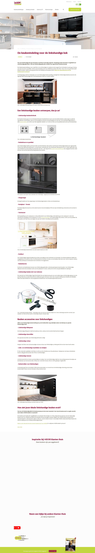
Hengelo (27, 530)
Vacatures (79, 2)
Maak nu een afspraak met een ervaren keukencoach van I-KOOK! (32, 423)
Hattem (27, 529)
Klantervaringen (49, 9)
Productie (50, 529)
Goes (27, 527)
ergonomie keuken (45, 217)
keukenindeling (23, 121)
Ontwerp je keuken (30, 9)
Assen (15, 536)
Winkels (57, 9)
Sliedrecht (28, 539)
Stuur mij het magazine (55, 550)
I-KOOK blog (23, 48)
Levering (50, 533)
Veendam (28, 542)
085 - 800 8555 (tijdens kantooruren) (69, 534)
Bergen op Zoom (17, 539)
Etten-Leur (16, 548)
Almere (15, 529)
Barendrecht (16, 537)
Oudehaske (28, 536)
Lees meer (20, 426)
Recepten (39, 530)
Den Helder (16, 545)
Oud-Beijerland (29, 534)
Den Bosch (16, 542)
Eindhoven (16, 546)
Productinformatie (52, 536)
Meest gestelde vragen (41, 534)
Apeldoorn (16, 534)
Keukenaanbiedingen (19, 9)
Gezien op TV (40, 9)
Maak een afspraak (75, 9)
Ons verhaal (39, 527)
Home (19, 48)
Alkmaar (15, 527)
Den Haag (16, 543)
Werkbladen (50, 537)
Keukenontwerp (51, 527)
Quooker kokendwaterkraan (57, 148)
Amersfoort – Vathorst (18, 531)
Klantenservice (68, 2)
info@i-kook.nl (69, 533)
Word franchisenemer (41, 537)
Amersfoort (16, 530)
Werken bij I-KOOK (40, 533)
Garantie (50, 534)
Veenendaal (28, 543)
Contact (74, 2)
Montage (50, 530)
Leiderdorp (28, 533)
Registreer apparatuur (41, 536)
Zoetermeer (28, 546)
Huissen (27, 531)
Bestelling (50, 531)
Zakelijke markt (40, 531)
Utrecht (27, 540)
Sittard (27, 537)
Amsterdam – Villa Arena (19, 533)
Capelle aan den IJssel (18, 540)
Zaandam (28, 545)
